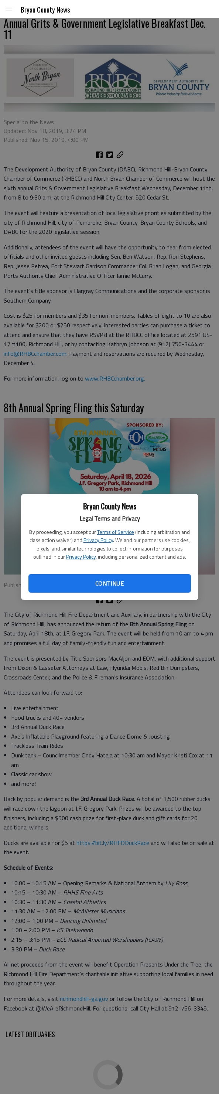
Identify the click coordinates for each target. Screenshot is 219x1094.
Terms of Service (115, 532)
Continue (109, 583)
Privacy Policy (98, 540)
